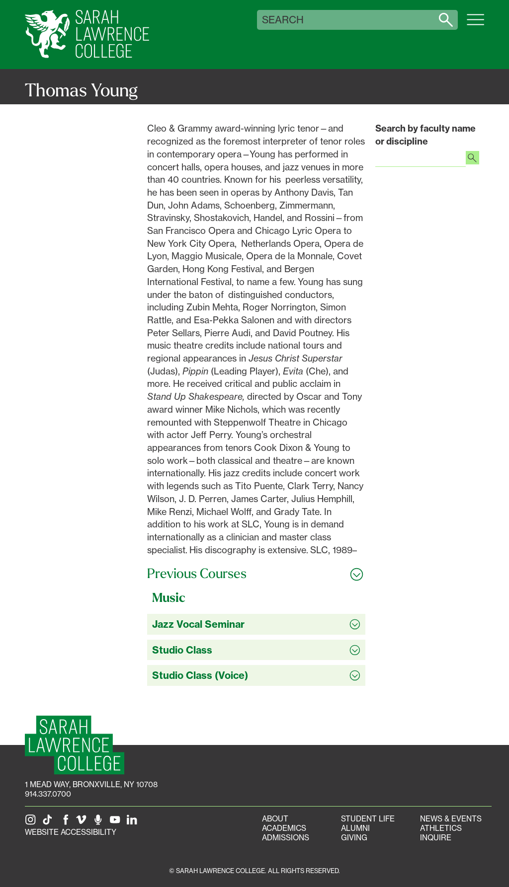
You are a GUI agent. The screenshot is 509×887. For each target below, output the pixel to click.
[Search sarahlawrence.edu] (446, 20)
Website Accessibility (70, 832)
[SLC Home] (87, 34)
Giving (354, 837)
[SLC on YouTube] (116, 822)
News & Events (451, 818)
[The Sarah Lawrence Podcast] (99, 822)
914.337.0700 (48, 794)
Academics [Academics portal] (284, 828)
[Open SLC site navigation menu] (475, 24)
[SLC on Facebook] (66, 822)
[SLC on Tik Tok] (49, 822)
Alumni (355, 828)
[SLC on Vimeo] (83, 822)
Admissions (285, 837)
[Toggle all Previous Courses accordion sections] (256, 573)
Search (283, 20)
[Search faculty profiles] (472, 158)
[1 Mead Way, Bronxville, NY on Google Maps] (91, 784)
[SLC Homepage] (74, 745)
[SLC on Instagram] (32, 822)
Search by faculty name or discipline (425, 135)
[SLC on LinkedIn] (133, 822)
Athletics (441, 828)
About (275, 818)
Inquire (435, 837)
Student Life (368, 818)
